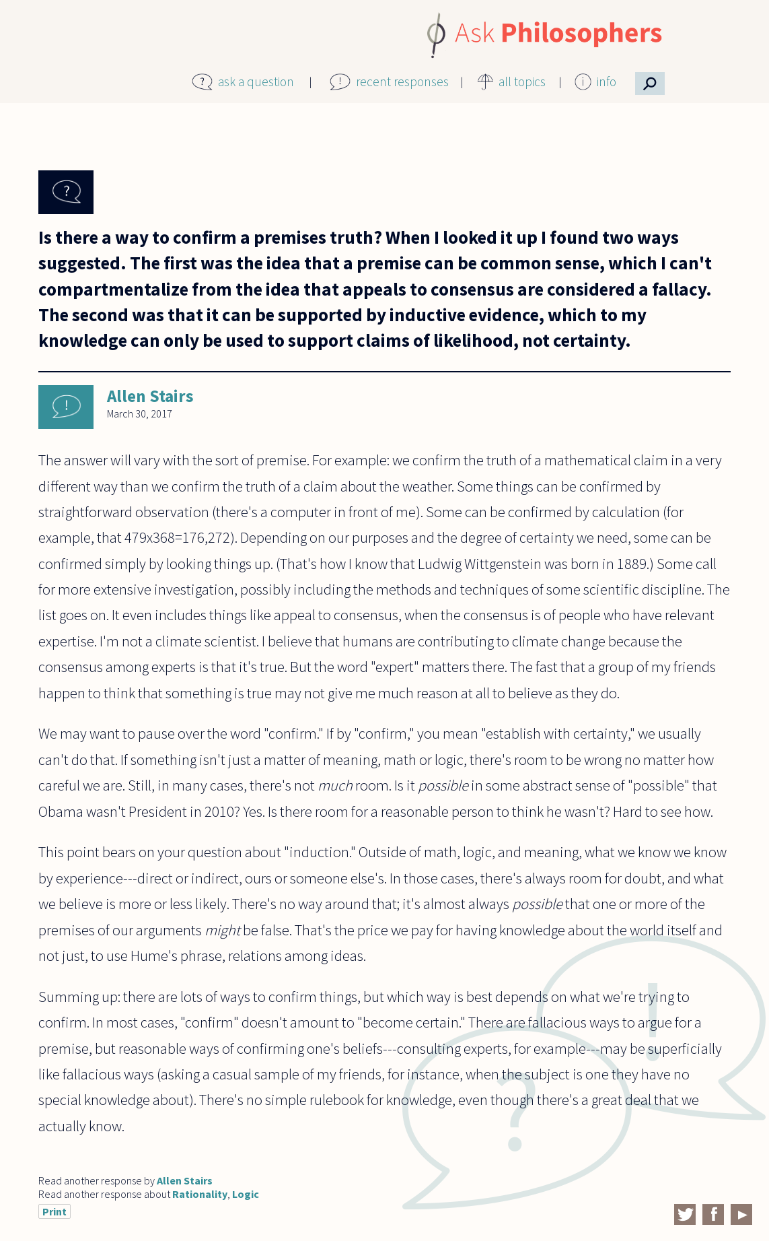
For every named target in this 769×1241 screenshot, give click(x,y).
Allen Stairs (150, 396)
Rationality (199, 1194)
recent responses (402, 81)
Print (54, 1211)
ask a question (256, 81)
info (606, 81)
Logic (245, 1194)
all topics (522, 81)
